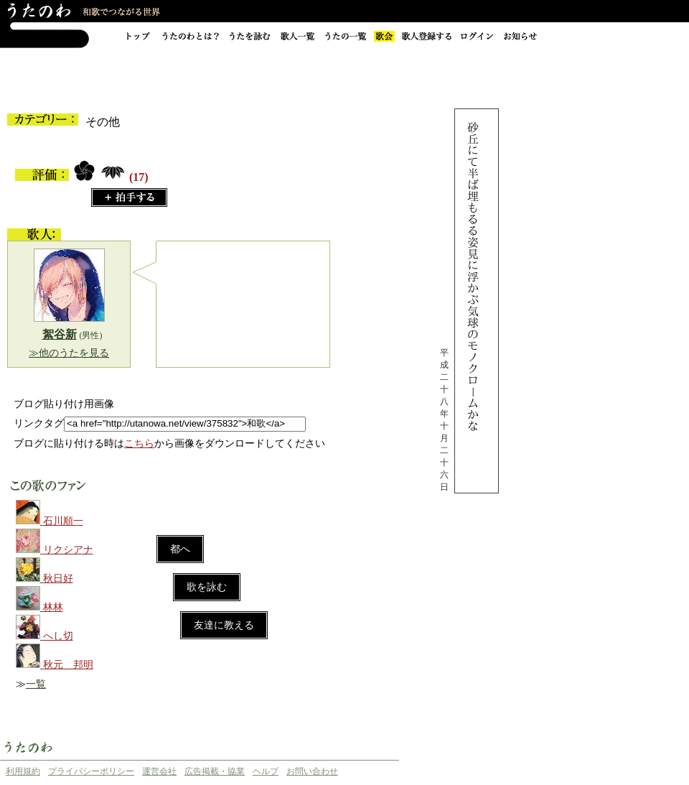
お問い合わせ (312, 771)
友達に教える (224, 625)
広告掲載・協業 (214, 771)
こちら (139, 443)
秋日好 (58, 578)
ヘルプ (265, 771)
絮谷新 (59, 334)
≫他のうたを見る (69, 353)
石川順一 (63, 521)
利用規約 (23, 771)
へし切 (58, 636)
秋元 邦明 (68, 664)
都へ (180, 549)
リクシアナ (68, 549)
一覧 (36, 684)
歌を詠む (207, 587)
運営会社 (159, 771)
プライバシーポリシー (91, 771)
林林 (53, 607)
